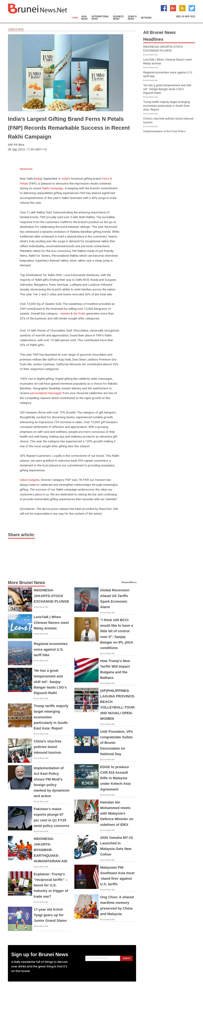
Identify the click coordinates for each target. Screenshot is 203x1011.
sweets (65, 313)
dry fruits (79, 313)
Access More (128, 582)
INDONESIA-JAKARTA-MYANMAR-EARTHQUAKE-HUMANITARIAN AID (50, 850)
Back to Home (16, 29)
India (38, 178)
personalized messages (46, 393)
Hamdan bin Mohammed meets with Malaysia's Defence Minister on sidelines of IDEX (116, 813)
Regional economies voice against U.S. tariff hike (51, 649)
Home (75, 18)
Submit (126, 958)
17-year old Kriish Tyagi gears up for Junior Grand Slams (50, 915)
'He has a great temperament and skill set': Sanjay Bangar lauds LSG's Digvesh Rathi (50, 682)
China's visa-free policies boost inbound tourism (47, 746)
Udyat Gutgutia (29, 480)
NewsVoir (26, 169)
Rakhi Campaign (52, 188)
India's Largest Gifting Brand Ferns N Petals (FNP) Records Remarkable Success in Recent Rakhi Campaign (69, 128)
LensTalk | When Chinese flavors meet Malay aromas (51, 622)
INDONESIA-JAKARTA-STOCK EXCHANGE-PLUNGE (51, 595)
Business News (118, 17)
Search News (132, 17)
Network (146, 18)
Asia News (84, 17)
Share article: (21, 534)
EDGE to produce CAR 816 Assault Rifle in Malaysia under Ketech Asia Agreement (115, 778)
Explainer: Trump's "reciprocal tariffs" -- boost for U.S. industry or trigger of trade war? (51, 885)
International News (100, 17)
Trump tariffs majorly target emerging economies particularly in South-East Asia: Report (51, 717)
